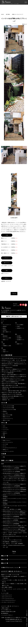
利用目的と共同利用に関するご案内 (8, 611)
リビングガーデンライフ (7, 595)
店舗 (4, 457)
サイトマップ (3, 319)
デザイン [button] (4, 422)
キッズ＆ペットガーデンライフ (8, 602)
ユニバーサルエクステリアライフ (8, 600)
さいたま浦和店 (20, 324)
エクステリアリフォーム (8, 418)
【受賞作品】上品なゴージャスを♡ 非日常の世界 (12, 394)
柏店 (4, 343)
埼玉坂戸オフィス (20, 328)
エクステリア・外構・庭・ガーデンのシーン (11, 571)
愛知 (16, 334)
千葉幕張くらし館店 (7, 345)
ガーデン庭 (5, 413)
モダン (4, 425)
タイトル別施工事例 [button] (6, 355)
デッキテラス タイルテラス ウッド (10, 447)
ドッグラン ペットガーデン (8, 451)
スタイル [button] (4, 402)
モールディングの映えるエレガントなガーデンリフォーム (13, 362)
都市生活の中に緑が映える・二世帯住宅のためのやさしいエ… (14, 363)
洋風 (4, 434)
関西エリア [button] (4, 563)
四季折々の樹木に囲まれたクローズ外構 (10, 385)
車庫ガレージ (5, 449)
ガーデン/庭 (5, 444)
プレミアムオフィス (7, 324)
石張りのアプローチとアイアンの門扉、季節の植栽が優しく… (14, 383)
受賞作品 (4, 411)
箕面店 (4, 349)
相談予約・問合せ (26, 622)
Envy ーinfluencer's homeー (7, 367)
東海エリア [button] (4, 559)
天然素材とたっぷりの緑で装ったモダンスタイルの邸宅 (13, 380)
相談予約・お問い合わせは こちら (14, 316)
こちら (16, 238)
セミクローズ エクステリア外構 (9, 409)
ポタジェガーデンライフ (7, 596)
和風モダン (5, 433)
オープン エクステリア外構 (8, 405)
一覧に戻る (14, 293)
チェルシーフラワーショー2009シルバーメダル (12, 539)
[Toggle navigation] (26, 2)
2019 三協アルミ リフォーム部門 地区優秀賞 (13, 543)
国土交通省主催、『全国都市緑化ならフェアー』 (13, 541)
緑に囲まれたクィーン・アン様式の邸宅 (10, 365)
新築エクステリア (6, 416)
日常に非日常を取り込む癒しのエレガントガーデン (12, 358)
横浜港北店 (5, 336)
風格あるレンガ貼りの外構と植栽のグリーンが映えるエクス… (14, 374)
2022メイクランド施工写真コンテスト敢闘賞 (12, 509)
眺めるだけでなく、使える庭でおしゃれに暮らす (12, 371)
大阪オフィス (5, 351)
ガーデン (4, 446)
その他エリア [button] (10, 567)
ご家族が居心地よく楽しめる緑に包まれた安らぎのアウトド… (14, 387)
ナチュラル (5, 427)
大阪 (2, 348)
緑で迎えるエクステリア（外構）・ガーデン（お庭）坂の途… (14, 360)
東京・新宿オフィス (7, 331)
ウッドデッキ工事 (4, 593)
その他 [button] (3, 453)
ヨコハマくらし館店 (7, 337)
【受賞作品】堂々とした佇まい (8, 398)
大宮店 (18, 326)
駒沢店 (4, 328)
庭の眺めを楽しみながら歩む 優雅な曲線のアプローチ (13, 396)
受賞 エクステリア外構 (7, 414)
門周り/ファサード (6, 440)
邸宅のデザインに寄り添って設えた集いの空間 (11, 392)
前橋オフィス (19, 343)
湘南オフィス (5, 339)
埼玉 (16, 322)
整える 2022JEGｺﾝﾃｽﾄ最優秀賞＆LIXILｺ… (10, 381)
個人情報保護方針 (4, 613)
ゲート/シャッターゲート (8, 442)
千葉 (2, 342)
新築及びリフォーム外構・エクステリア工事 (10, 574)
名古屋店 (19, 336)
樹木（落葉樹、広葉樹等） (7, 587)
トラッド (4, 431)
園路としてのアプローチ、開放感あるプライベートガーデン (14, 369)
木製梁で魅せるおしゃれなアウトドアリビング (11, 378)
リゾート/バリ (6, 429)
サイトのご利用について (6, 609)
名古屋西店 (19, 337)
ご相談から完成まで (5, 607)
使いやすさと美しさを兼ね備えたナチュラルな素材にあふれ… (14, 376)
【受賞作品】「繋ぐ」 (6, 389)
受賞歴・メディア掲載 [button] (7, 460)
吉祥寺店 (4, 330)
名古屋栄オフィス (20, 339)
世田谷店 (4, 326)
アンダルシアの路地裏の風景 (7, 372)
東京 (2, 322)
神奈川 (2, 334)
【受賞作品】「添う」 (6, 399)
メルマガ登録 (26, 613)
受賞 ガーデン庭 (6, 420)
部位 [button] (3, 437)
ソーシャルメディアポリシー (7, 615)
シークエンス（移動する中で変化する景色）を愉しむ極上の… (14, 390)
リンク (2, 321)
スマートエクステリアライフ (8, 598)
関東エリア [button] (4, 555)
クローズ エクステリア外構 (8, 407)
